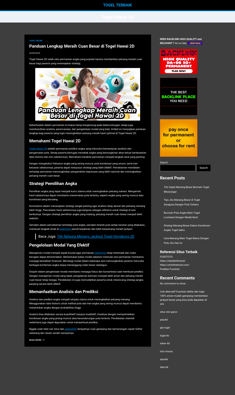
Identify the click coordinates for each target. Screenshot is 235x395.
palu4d (164, 319)
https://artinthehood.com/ (174, 264)
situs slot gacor (168, 311)
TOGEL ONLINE (35, 41)
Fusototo (181, 291)
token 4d (165, 343)
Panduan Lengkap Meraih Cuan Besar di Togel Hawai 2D (82, 46)
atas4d (164, 359)
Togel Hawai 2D (38, 148)
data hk (164, 367)
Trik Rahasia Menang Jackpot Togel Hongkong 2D (95, 236)
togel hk (164, 335)
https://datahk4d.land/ (172, 260)
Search (164, 162)
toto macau (166, 351)
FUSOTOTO (166, 256)
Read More (37, 340)
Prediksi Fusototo (170, 269)
